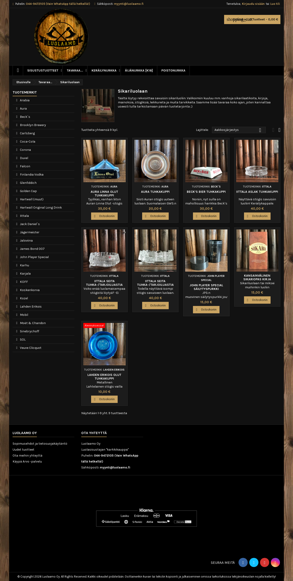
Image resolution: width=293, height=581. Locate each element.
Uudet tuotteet (23, 450)
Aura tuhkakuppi (155, 192)
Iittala (24, 216)
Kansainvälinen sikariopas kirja (257, 277)
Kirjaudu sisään (253, 4)
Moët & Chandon (32, 323)
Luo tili (275, 4)
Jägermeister (29, 232)
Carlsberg (27, 133)
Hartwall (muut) (31, 199)
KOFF (23, 282)
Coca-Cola (27, 141)
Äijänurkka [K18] (139, 70)
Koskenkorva (29, 290)
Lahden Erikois (30, 306)
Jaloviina (26, 240)
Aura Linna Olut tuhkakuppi (104, 193)
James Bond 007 (32, 249)
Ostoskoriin (104, 216)
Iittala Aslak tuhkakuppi (257, 192)
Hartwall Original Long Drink (40, 207)
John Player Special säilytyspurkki (206, 287)
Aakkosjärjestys (238, 130)
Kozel (23, 298)
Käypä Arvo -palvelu (27, 461)
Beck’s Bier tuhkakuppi (206, 192)
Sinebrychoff (29, 331)
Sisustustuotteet (42, 70)
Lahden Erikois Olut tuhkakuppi (104, 376)
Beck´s (24, 117)
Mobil (23, 315)
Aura (23, 108)
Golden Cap (28, 191)
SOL (22, 339)
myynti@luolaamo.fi (129, 4)
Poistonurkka (173, 70)
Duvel (23, 158)
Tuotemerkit (25, 92)
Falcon (24, 166)
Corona (25, 150)
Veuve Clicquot (30, 348)
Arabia (24, 100)
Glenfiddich (28, 183)
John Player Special (34, 257)
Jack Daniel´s (29, 224)
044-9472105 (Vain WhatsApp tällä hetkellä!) (58, 4)
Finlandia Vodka (31, 174)
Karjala (25, 273)
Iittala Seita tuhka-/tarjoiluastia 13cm (104, 284)
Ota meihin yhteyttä (27, 455)
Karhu (24, 265)
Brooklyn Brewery (32, 125)
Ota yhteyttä (94, 433)
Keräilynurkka (104, 70)
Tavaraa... (75, 70)
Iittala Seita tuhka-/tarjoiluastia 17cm (155, 284)
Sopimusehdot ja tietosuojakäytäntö (40, 444)
